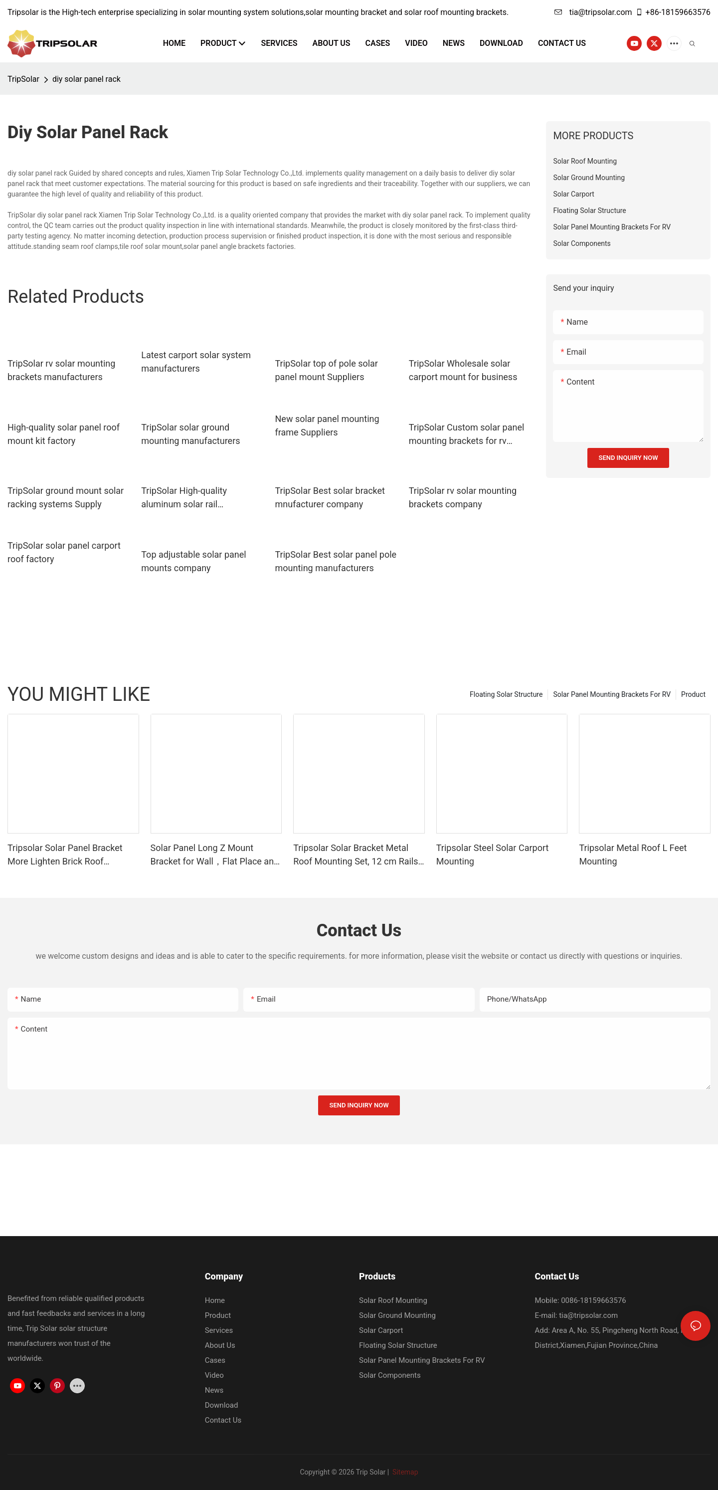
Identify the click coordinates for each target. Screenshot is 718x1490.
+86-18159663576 (673, 12)
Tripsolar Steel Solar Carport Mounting (492, 854)
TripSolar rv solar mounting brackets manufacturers (61, 370)
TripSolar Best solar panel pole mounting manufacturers (336, 561)
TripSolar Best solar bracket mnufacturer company (330, 497)
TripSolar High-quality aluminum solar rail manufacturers (184, 498)
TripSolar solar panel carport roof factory (64, 552)
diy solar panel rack (86, 79)
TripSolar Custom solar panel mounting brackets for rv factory (467, 434)
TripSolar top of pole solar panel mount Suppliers (326, 370)
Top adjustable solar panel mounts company (193, 561)
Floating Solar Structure (506, 694)
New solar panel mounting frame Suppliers (327, 425)
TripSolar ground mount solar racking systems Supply (65, 497)
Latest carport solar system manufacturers (196, 362)
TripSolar (23, 79)
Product (693, 694)
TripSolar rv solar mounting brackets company (463, 497)
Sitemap (404, 1472)
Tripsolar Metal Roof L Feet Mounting (633, 854)
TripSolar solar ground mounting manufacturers (190, 434)
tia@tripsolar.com (593, 12)
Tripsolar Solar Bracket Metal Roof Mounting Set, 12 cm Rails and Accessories (355, 855)
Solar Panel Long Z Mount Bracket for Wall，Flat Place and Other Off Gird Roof (215, 855)
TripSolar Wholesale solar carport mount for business (463, 370)
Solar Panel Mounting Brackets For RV (612, 694)
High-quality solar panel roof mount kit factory (63, 434)
